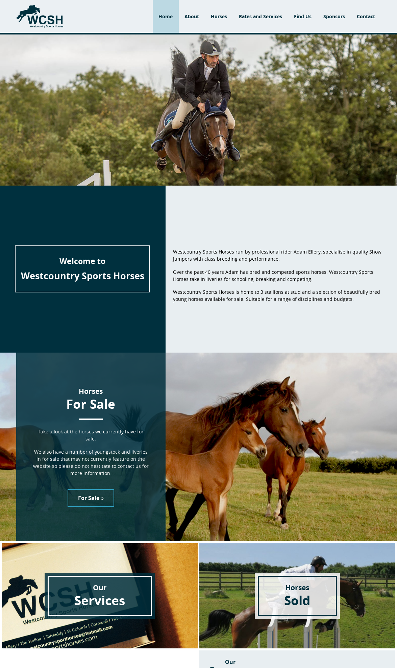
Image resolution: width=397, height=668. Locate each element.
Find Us (303, 16)
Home (165, 16)
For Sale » (91, 498)
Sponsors (334, 16)
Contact (366, 16)
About (191, 16)
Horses (219, 16)
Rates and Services (260, 16)
